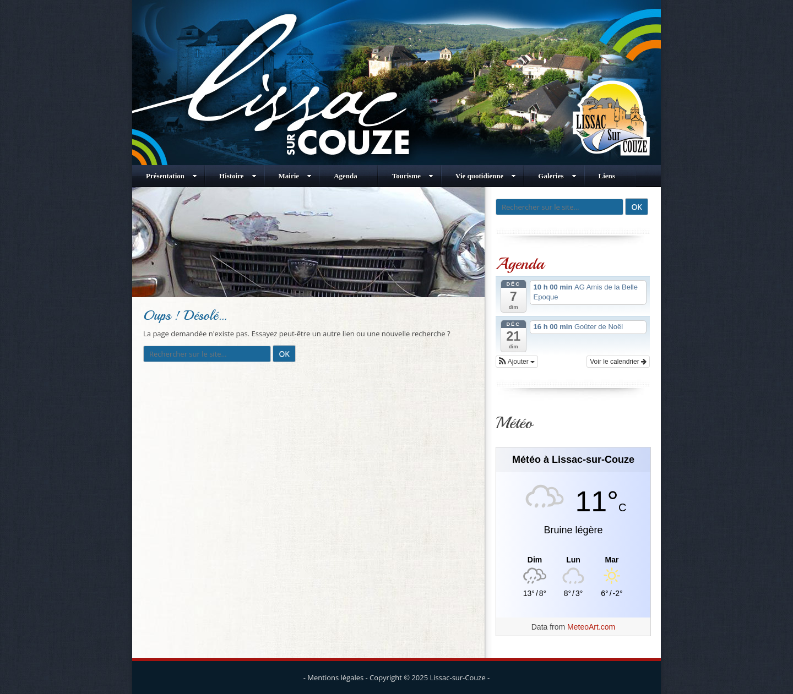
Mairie (295, 176)
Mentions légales (335, 677)
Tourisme (412, 176)
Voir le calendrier (618, 361)
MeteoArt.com (591, 626)
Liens (607, 176)
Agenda (345, 176)
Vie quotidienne (485, 176)
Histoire (238, 176)
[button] (516, 361)
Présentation (171, 176)
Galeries (557, 176)
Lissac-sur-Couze (458, 677)
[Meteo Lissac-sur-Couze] (573, 560)
